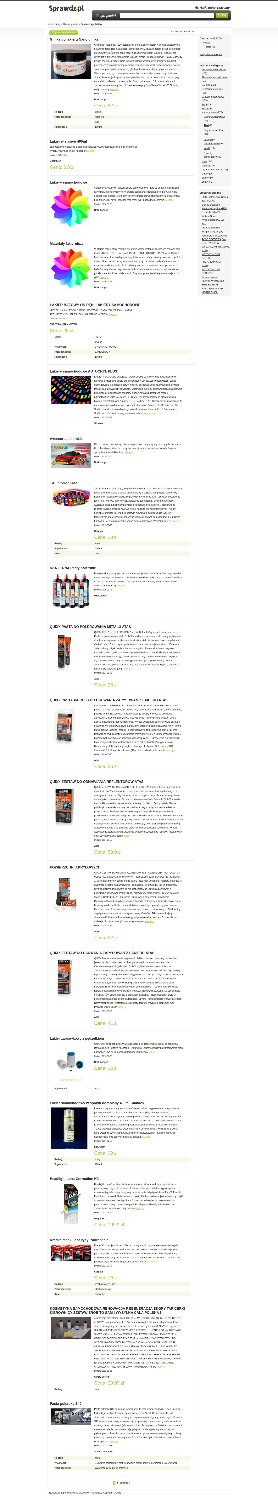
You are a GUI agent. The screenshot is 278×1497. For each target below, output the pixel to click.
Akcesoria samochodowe (214, 77)
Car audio (207, 85)
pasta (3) (210, 47)
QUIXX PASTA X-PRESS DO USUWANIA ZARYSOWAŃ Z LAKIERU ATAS (109, 700)
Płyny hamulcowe (211, 227)
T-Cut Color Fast (63, 483)
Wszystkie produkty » (211, 54)
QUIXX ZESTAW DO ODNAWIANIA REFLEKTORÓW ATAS (96, 782)
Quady (205, 173)
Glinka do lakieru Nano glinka (74, 39)
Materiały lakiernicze (67, 244)
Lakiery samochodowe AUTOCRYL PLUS (83, 371)
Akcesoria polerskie (66, 439)
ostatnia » (124, 1483)
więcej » (114, 89)
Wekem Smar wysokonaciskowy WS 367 (213, 220)
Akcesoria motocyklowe (214, 69)
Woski (207, 148)
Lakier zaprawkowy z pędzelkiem (77, 1038)
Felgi (204, 104)
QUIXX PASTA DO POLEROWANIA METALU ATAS (90, 627)
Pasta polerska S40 (65, 1404)
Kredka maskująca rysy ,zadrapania (79, 1240)
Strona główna (70, 24)
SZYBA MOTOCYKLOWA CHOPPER (211, 270)
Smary (205, 181)
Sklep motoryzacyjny (212, 231)
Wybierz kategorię (211, 65)
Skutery (206, 177)
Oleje (204, 161)
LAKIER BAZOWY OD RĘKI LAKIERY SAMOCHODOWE (95, 305)
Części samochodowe (213, 96)
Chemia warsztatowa (214, 117)
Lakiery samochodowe (68, 182)
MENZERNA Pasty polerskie (73, 568)
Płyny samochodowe (212, 169)
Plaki (206, 125)
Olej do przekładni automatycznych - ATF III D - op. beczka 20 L (214, 208)
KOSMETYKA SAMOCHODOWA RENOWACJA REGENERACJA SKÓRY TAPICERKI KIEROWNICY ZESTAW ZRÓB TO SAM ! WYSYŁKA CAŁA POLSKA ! (117, 1311)
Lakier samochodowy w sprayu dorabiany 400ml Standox (97, 1103)
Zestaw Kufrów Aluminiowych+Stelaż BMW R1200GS (213, 281)
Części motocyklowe (212, 89)
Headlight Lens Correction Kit (74, 1179)
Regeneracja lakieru (214, 130)
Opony (205, 165)
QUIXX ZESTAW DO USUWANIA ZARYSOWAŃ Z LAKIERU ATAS (102, 953)
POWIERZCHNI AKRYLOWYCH (75, 867)
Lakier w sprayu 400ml (68, 141)
